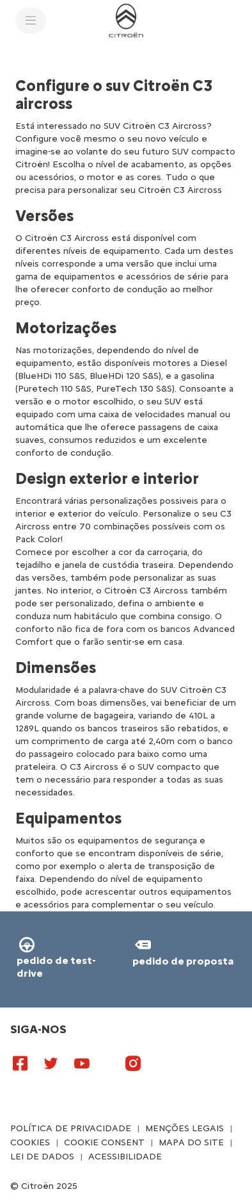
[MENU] (30, 20)
